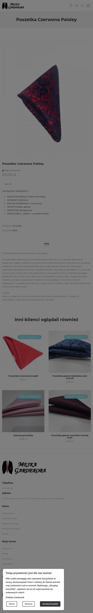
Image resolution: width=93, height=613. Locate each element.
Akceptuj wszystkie (50, 604)
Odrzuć (12, 604)
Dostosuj (28, 604)
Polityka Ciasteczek (15, 597)
